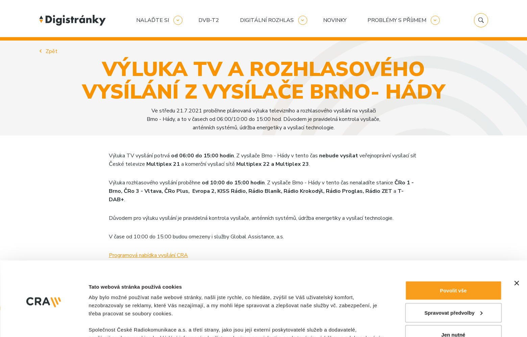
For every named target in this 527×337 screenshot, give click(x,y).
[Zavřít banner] (516, 209)
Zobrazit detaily (107, 298)
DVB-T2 (208, 20)
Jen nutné (453, 261)
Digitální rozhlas (267, 20)
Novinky (334, 20)
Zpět (51, 51)
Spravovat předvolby (454, 239)
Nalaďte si (152, 20)
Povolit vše (453, 216)
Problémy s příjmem (396, 20)
